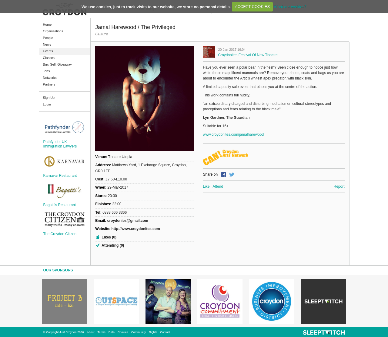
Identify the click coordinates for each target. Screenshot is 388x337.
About (91, 332)
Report (338, 186)
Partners (49, 84)
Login (47, 104)
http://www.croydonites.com (135, 229)
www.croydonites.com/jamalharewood (233, 134)
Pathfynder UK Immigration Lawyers (60, 144)
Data (112, 332)
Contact (165, 332)
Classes (49, 58)
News (47, 44)
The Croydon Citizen (59, 234)
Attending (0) (113, 245)
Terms (101, 332)
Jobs (46, 71)
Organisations (53, 31)
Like (206, 186)
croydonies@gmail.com (127, 221)
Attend (217, 186)
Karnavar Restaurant (60, 175)
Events (48, 51)
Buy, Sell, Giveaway (57, 64)
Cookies (123, 332)
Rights (153, 332)
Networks (50, 77)
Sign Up (49, 97)
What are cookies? (290, 6)
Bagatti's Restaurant (59, 205)
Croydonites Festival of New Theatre (248, 55)
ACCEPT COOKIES (252, 6)
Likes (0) (109, 237)
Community (138, 332)
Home (47, 24)
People (48, 38)
